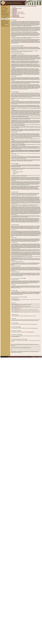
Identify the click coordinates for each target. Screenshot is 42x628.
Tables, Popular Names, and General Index (18, 13)
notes (26, 37)
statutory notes (35, 32)
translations (21, 232)
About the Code (34, 324)
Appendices (14, 12)
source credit (20, 231)
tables (29, 37)
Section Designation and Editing (17, 8)
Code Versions (14, 14)
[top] (22, 45)
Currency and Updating (33, 328)
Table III (20, 307)
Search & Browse (33, 25)
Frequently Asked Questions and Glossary (18, 17)
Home (40, 4)
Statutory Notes (14, 11)
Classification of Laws (15, 15)
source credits (24, 37)
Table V (19, 310)
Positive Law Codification (16, 16)
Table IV (20, 309)
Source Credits (14, 9)
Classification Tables (15, 299)
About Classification (29, 228)
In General (13, 7)
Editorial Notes (14, 10)
